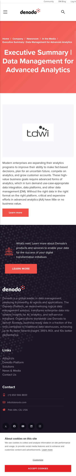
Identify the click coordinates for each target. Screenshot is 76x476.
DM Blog (62, 1)
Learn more (15, 212)
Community (49, 1)
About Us (8, 358)
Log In (73, 1)
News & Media (11, 371)
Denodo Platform (13, 362)
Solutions (8, 366)
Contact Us (9, 375)
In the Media (49, 39)
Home (5, 39)
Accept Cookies (38, 468)
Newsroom (33, 39)
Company (18, 39)
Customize (38, 460)
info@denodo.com (14, 402)
